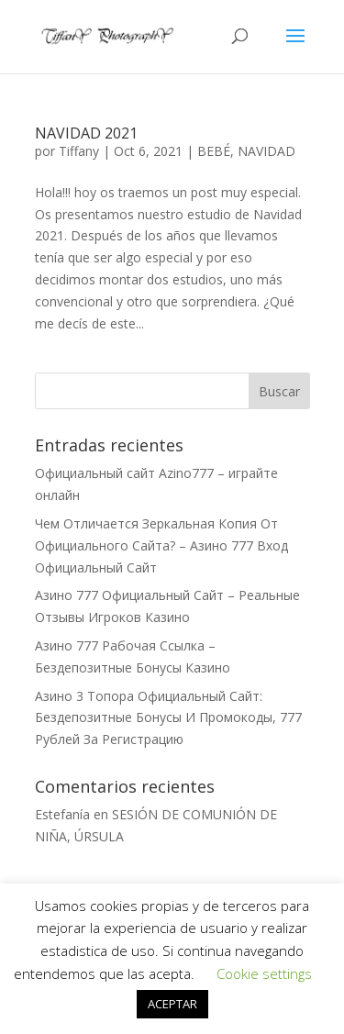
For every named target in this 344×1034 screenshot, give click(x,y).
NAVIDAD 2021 (86, 133)
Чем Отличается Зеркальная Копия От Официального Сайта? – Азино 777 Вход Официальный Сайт (161, 545)
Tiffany (79, 151)
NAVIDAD (266, 151)
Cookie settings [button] (264, 973)
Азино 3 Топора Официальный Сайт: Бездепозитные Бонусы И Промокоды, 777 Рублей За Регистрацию (168, 718)
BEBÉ (213, 151)
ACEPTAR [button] (172, 1003)
